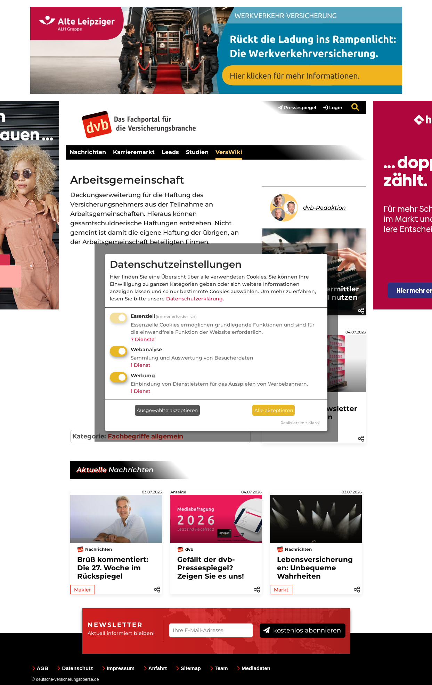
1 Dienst (140, 365)
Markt (281, 590)
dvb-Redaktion (324, 207)
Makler (82, 590)
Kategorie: (89, 436)
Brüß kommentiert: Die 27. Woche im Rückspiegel (112, 567)
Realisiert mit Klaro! (300, 422)
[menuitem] (293, 107)
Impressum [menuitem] (118, 668)
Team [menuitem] (219, 668)
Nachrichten (88, 151)
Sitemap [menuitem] (188, 668)
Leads (170, 151)
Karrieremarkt (134, 151)
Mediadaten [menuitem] (253, 668)
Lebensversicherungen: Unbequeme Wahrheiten (315, 567)
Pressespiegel (297, 107)
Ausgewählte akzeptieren (167, 410)
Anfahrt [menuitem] (155, 668)
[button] (361, 310)
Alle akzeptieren (273, 410)
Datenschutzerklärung (194, 299)
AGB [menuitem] (40, 668)
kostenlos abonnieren (302, 630)
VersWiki (228, 151)
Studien (197, 151)
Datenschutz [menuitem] (75, 668)
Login (332, 107)
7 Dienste (143, 339)
